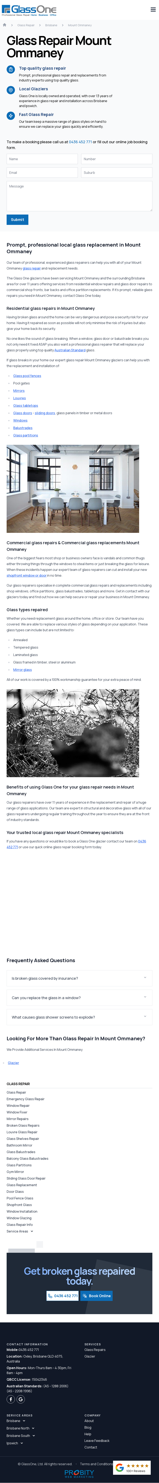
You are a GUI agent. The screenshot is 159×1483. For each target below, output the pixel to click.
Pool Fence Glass (20, 1198)
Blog (87, 1427)
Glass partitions (25, 435)
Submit (17, 219)
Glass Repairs (95, 1350)
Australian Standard (70, 350)
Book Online (96, 1295)
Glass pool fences (27, 375)
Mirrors (19, 390)
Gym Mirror (15, 1171)
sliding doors (45, 413)
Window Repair (18, 1105)
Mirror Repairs (18, 1119)
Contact (90, 1447)
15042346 (27, 1379)
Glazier (13, 1063)
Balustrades (23, 428)
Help (87, 1434)
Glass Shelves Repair (23, 1138)
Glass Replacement (22, 1185)
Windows (20, 420)
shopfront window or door (27, 575)
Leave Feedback (97, 1441)
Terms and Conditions (96, 1464)
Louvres (19, 398)
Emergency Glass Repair (26, 1099)
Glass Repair (16, 1092)
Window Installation (22, 1211)
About (89, 1421)
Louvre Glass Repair (22, 1132)
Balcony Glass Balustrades (27, 1158)
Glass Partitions (19, 1165)
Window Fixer (17, 1112)
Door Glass (15, 1191)
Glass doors (22, 413)
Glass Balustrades (21, 1152)
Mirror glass (22, 669)
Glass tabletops (25, 405)
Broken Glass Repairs (23, 1125)
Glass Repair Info (20, 1224)
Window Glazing (19, 1218)
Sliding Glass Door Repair (26, 1178)
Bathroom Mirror (19, 1145)
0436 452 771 (80, 141)
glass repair (32, 268)
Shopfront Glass (19, 1205)
